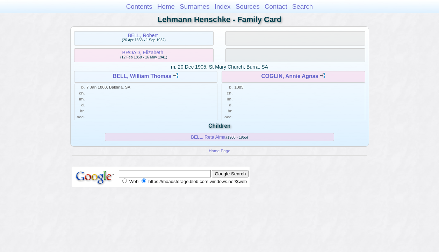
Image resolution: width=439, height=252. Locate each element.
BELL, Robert (143, 35)
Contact (276, 6)
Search (302, 6)
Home (166, 6)
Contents (139, 6)
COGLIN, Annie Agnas (289, 76)
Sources (248, 6)
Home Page (219, 150)
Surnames (194, 6)
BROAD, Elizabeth (143, 52)
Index (223, 6)
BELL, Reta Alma (208, 137)
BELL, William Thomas (142, 76)
